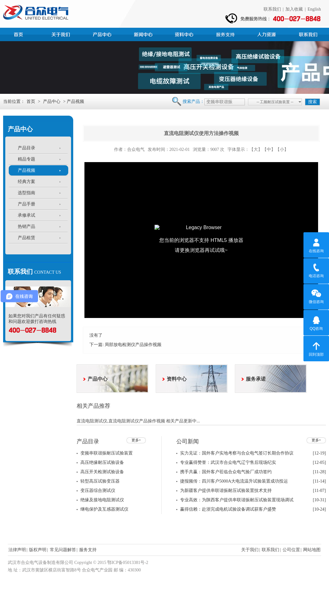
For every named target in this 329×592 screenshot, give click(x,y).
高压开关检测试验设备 (102, 471)
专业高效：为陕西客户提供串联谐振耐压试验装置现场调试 (236, 500)
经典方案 (26, 181)
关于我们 (250, 549)
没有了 (96, 335)
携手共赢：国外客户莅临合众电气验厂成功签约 (226, 471)
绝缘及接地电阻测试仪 (102, 500)
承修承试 (26, 215)
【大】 (255, 149)
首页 (20, 33)
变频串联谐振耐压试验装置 (106, 453)
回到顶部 (316, 348)
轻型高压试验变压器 (100, 481)
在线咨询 (316, 244)
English (314, 9)
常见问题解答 (63, 549)
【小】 (281, 149)
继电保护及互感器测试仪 (104, 509)
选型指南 (26, 192)
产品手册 (26, 204)
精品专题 (26, 159)
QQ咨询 (316, 322)
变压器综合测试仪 (97, 490)
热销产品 (26, 226)
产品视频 (26, 170)
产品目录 (26, 148)
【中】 (268, 149)
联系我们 (272, 9)
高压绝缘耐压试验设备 (102, 462)
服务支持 (226, 33)
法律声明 (17, 549)
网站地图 (312, 549)
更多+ (136, 440)
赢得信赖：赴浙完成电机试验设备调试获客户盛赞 (228, 509)
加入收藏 (294, 9)
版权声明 (37, 549)
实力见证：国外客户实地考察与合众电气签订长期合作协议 (236, 453)
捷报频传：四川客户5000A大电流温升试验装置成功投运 (234, 481)
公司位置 (291, 549)
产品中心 (102, 33)
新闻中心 (143, 33)
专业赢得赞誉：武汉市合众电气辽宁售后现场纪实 (228, 462)
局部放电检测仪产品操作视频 (133, 344)
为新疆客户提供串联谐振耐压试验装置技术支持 (226, 490)
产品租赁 (26, 237)
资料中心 (185, 33)
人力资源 (267, 33)
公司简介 (61, 33)
